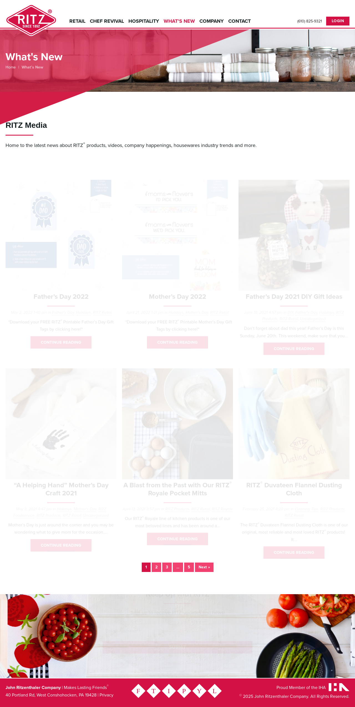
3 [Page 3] (167, 567)
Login (338, 21)
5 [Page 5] (189, 567)
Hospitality (143, 21)
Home (11, 67)
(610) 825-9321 (309, 21)
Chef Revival (107, 21)
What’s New (179, 21)
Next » (204, 567)
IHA (322, 687)
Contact (239, 21)
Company (211, 21)
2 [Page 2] (156, 567)
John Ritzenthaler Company (31, 20)
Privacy (106, 695)
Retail (77, 21)
